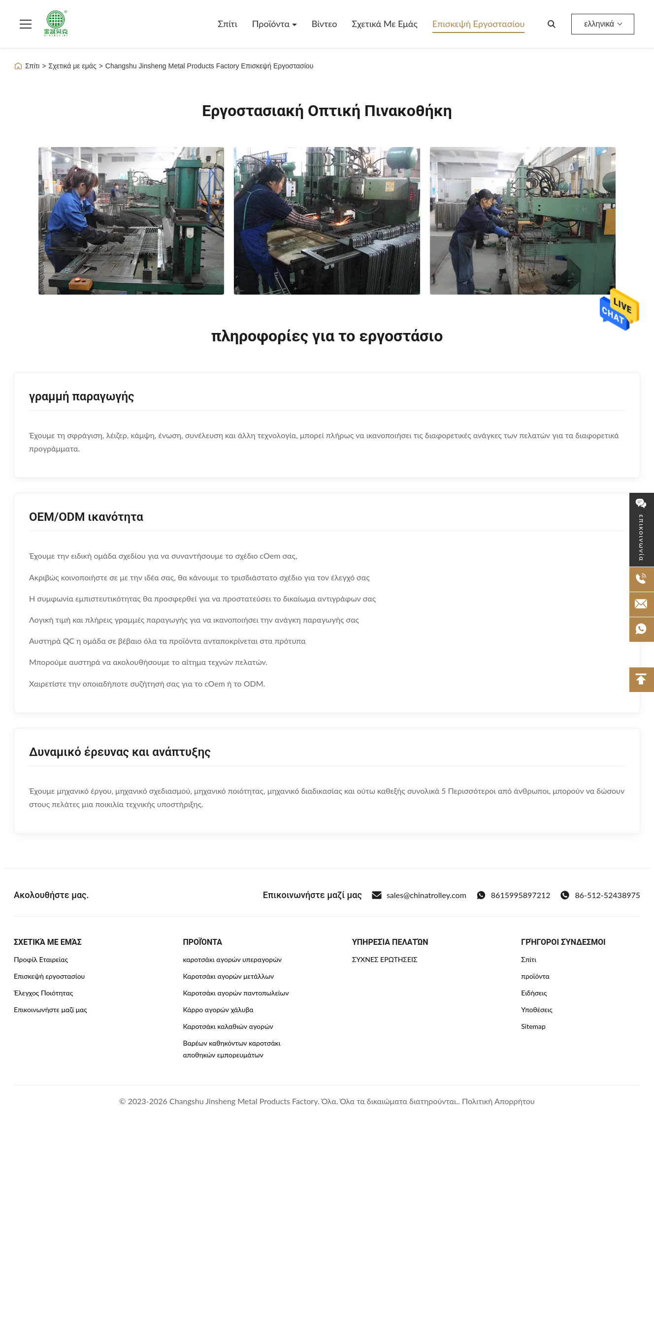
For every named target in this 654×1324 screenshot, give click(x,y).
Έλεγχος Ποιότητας (43, 993)
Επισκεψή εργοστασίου (478, 23)
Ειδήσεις (534, 993)
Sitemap (533, 1026)
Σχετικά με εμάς (384, 23)
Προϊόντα (272, 23)
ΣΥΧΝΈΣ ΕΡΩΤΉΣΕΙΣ (385, 959)
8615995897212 (513, 895)
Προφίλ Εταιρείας (41, 959)
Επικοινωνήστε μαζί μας (50, 1009)
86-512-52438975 (600, 895)
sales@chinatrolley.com (419, 895)
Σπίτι (227, 23)
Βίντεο (324, 23)
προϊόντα (535, 976)
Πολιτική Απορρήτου (498, 1101)
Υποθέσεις (537, 1009)
